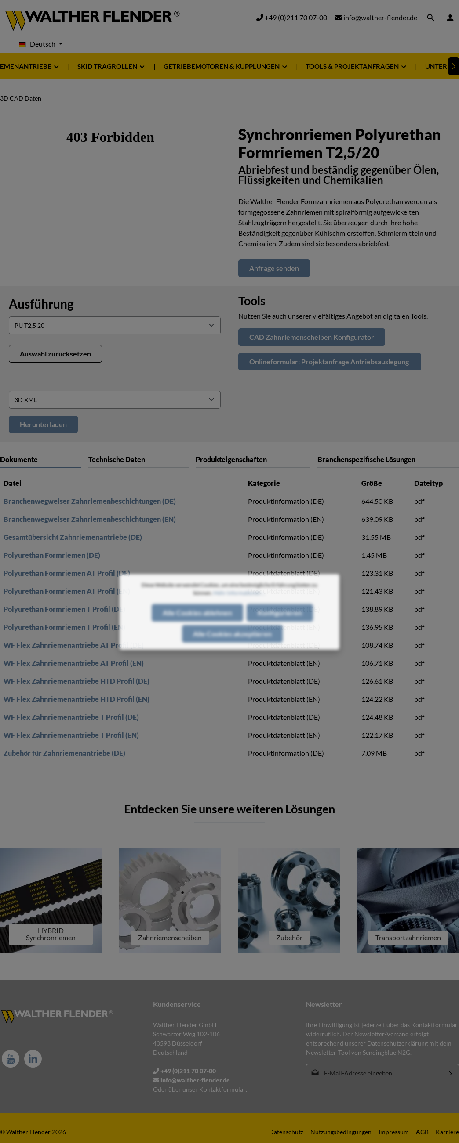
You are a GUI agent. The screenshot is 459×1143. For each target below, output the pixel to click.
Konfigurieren (280, 632)
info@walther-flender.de (376, 17)
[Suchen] (431, 17)
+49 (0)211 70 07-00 (291, 17)
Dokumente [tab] (19, 459)
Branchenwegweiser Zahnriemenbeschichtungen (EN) (90, 519)
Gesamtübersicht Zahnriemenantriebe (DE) (73, 537)
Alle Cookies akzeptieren (232, 653)
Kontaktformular (222, 1089)
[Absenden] (450, 1073)
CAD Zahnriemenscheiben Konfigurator (311, 337)
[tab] (138, 459)
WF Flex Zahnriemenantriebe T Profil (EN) (71, 735)
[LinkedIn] (33, 1059)
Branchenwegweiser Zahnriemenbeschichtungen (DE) (90, 501)
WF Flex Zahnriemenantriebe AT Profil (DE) (74, 645)
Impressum (394, 1132)
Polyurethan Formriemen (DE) (52, 555)
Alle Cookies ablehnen (197, 632)
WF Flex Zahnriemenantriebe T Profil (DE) (71, 717)
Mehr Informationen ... (239, 612)
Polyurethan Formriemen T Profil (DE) (64, 609)
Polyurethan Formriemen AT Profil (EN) (67, 591)
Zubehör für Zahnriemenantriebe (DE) (64, 753)
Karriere (447, 1132)
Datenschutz (286, 1132)
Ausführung (41, 303)
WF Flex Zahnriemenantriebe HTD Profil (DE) (76, 681)
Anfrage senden (274, 268)
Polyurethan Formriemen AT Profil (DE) (67, 573)
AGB (422, 1132)
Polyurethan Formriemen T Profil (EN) (64, 627)
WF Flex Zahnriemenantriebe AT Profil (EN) (74, 663)
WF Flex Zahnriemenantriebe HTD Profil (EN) (76, 699)
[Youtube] (10, 1059)
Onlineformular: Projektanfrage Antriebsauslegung (329, 361)
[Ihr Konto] (450, 17)
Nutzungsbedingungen (341, 1132)
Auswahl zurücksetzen (55, 353)
